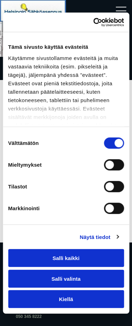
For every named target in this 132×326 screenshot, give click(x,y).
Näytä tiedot (95, 237)
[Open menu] (121, 11)
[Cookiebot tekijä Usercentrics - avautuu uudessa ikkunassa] (94, 22)
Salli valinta (66, 278)
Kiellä (66, 299)
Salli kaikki (66, 258)
